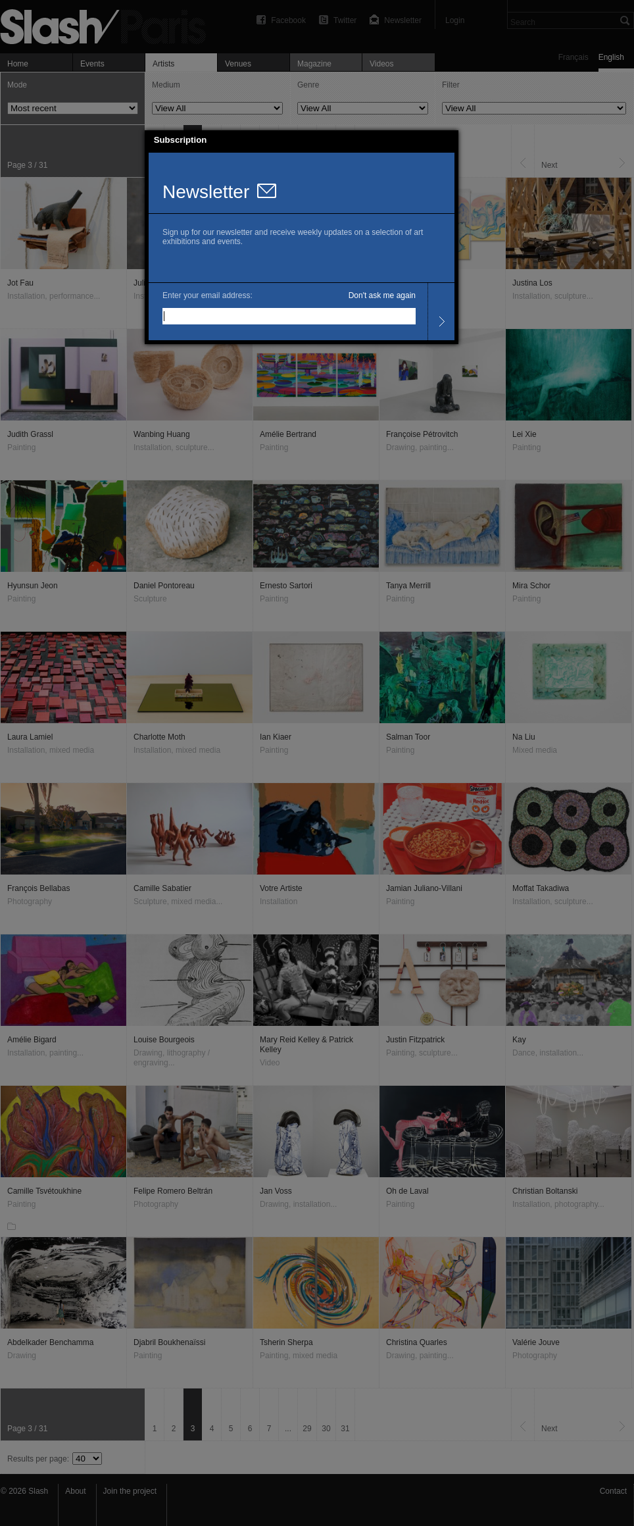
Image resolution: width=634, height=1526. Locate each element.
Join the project (130, 1491)
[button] (448, 140)
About (75, 1491)
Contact (613, 1491)
